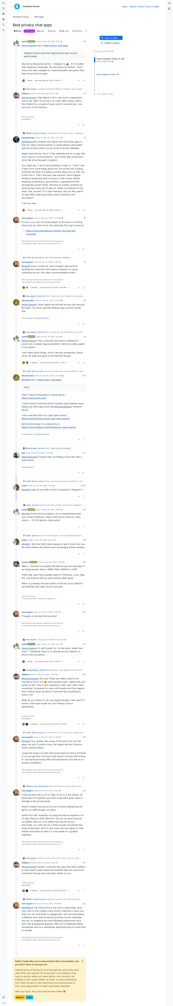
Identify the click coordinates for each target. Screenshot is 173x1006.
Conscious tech (27, 467)
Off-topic (29, 31)
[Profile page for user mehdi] (16, 43)
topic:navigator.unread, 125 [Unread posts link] (107, 74)
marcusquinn (31, 89)
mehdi (24, 41)
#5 (85, 138)
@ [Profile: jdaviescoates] (30, 457)
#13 (84, 510)
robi (23, 453)
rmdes (24, 486)
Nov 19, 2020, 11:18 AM (45, 486)
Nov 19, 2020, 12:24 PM (46, 540)
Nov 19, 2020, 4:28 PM (51, 612)
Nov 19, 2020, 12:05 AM (53, 300)
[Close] (82, 961)
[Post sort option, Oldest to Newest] (111, 43)
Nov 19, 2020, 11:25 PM (48, 674)
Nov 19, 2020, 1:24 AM (53, 337)
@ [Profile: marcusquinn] (29, 45)
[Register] (169, 8)
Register (20, 997)
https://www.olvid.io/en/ (34, 398)
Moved (17, 31)
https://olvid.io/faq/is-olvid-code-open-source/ (46, 418)
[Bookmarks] (3, 25)
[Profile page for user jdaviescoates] (16, 302)
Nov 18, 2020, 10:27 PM (48, 93)
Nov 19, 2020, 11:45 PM (48, 863)
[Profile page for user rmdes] (16, 487)
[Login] (169, 3)
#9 (85, 337)
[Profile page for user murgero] (16, 564)
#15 (84, 562)
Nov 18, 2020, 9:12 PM (53, 41)
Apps (124, 6)
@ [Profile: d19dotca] (27, 141)
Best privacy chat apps (56, 45)
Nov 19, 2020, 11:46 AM (53, 510)
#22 (84, 904)
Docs (148, 6)
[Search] (3, 30)
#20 (84, 791)
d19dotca (26, 93)
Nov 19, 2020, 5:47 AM (43, 453)
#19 (84, 737)
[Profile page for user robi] (16, 454)
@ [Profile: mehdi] (26, 266)
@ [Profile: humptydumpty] (63, 406)
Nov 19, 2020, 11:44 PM (51, 791)
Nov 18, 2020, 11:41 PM (51, 218)
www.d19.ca (26, 119)
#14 (84, 540)
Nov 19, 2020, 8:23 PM (53, 644)
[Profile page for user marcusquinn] (16, 220)
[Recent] (3, 8)
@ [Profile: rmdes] (26, 513)
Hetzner (46, 318)
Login (29, 997)
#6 (85, 218)
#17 (84, 644)
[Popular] (3, 19)
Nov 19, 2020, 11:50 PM (51, 904)
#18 (84, 674)
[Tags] (3, 14)
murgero (25, 562)
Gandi (39, 318)
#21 (84, 863)
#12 (84, 486)
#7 (85, 262)
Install (156, 6)
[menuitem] (169, 3)
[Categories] (3, 3)
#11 (84, 453)
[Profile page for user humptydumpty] (16, 139)
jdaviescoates (28, 300)
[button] (3, 997)
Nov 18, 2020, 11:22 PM (53, 138)
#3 (85, 41)
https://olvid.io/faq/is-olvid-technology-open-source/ (49, 427)
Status (133, 6)
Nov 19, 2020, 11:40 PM (51, 737)
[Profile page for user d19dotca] (16, 95)
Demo (141, 6)
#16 (84, 612)
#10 (84, 376)
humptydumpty (28, 138)
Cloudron (29, 318)
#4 (85, 93)
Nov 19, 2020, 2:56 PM (55, 562)
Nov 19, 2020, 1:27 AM (52, 376)
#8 (85, 300)
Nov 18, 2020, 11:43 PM (51, 262)
